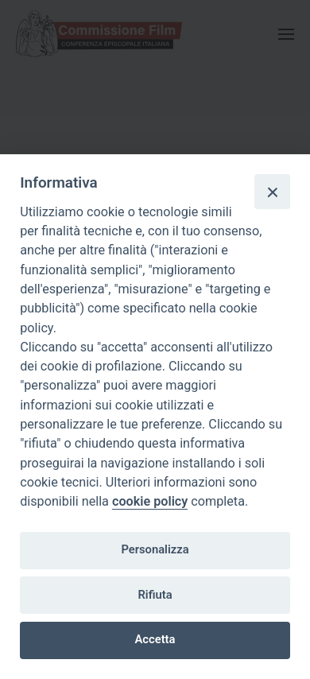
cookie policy (150, 501)
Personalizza (154, 549)
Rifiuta (155, 595)
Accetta (155, 639)
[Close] (271, 191)
